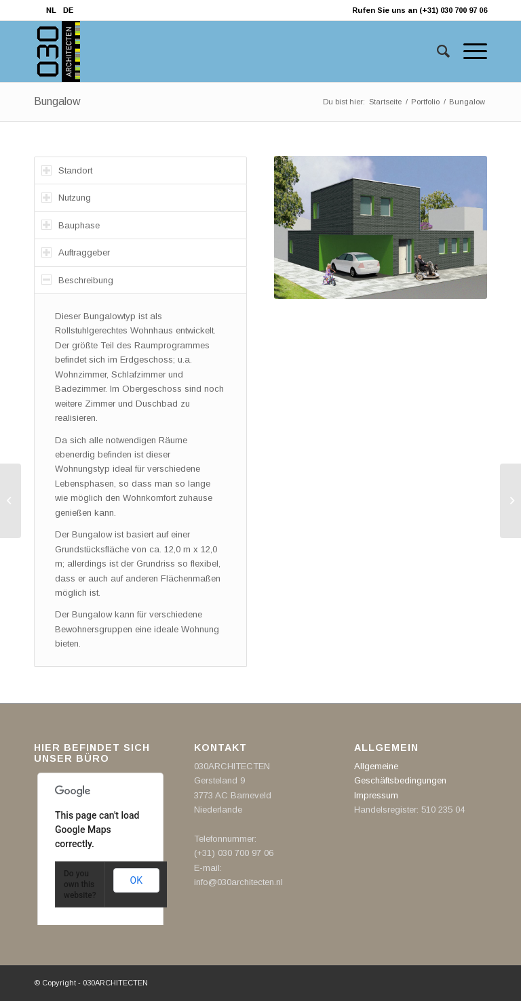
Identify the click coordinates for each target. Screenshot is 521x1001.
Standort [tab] (66, 170)
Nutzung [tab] (66, 197)
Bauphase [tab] (70, 225)
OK (136, 880)
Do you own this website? (80, 884)
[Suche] (436, 51)
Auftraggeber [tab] (75, 252)
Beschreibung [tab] (77, 279)
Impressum (376, 795)
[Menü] (468, 51)
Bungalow (57, 101)
